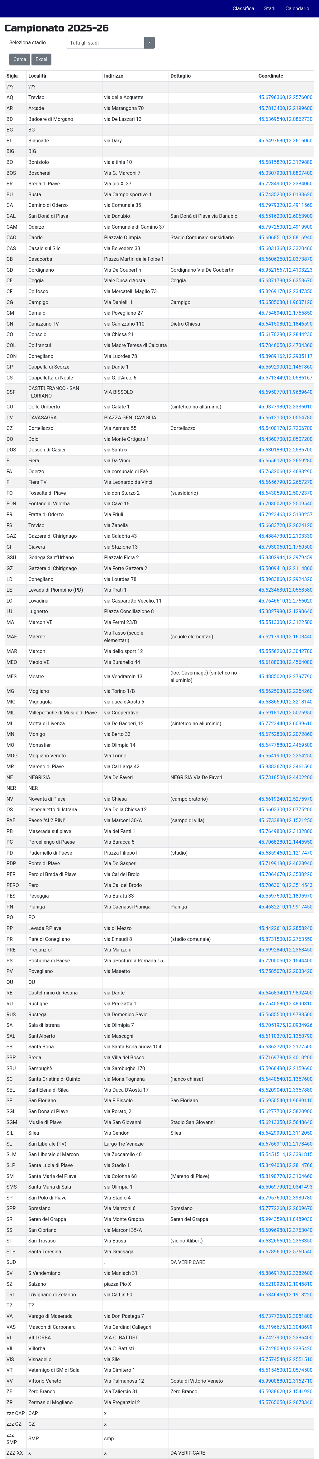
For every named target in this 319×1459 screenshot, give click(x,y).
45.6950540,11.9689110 (285, 1101)
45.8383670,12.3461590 (285, 767)
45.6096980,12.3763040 (285, 1230)
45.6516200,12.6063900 (285, 216)
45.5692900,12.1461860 (285, 367)
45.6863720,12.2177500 (285, 1047)
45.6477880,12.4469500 (285, 745)
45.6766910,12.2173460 (285, 1144)
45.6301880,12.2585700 (285, 450)
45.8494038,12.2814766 (285, 1165)
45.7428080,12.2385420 (285, 1349)
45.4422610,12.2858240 (285, 928)
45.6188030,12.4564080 (285, 662)
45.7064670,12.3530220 (285, 874)
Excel (41, 59)
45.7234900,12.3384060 (285, 184)
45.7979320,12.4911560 (285, 205)
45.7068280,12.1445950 (285, 842)
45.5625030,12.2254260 (285, 691)
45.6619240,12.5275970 (285, 799)
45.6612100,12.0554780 (285, 418)
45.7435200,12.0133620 (285, 195)
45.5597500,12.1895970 (285, 896)
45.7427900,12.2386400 (285, 1338)
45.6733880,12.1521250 (285, 820)
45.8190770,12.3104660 (285, 1176)
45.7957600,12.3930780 (285, 1198)
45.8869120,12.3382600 (285, 1273)
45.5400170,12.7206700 (285, 428)
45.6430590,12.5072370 (285, 493)
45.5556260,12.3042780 (285, 651)
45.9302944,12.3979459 (285, 557)
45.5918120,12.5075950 (285, 713)
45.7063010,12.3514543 (285, 885)
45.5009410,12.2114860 (285, 568)
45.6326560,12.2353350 (285, 1241)
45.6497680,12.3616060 (285, 141)
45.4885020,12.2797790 (285, 676)
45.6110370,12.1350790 (285, 1036)
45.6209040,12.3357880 (285, 1090)
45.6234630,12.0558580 (285, 590)
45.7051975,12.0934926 (285, 1025)
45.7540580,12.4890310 (285, 1004)
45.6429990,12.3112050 (285, 1133)
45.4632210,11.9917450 (285, 907)
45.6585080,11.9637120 (285, 302)
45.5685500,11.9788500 (285, 1015)
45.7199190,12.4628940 (285, 863)
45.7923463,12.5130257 (285, 514)
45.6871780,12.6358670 (285, 281)
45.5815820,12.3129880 (285, 162)
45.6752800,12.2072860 (285, 734)
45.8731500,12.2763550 (285, 939)
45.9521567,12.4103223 (285, 270)
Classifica (243, 9)
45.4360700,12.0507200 (285, 439)
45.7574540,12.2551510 (285, 1359)
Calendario (298, 9)
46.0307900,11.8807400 (285, 173)
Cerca (19, 59)
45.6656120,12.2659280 (285, 461)
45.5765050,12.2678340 (285, 1402)
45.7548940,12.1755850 (285, 313)
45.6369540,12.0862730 (285, 119)
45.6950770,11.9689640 (285, 392)
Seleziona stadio (27, 42)
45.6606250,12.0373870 (285, 259)
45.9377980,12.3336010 (285, 407)
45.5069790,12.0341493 (285, 1187)
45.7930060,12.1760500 (285, 547)
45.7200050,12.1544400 (285, 961)
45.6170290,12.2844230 (285, 334)
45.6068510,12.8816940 (285, 238)
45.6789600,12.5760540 (285, 1252)
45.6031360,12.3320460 (285, 248)
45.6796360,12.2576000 (285, 97)
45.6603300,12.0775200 (285, 810)
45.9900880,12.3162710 (285, 1381)
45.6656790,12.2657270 (285, 482)
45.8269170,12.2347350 (285, 291)
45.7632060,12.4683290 (285, 471)
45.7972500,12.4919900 (285, 227)
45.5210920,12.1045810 (285, 1284)
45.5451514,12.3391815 (285, 1154)
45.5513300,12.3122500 (285, 622)
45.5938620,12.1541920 (285, 1392)
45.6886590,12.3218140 (285, 702)
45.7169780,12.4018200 (285, 1058)
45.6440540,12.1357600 (285, 1079)
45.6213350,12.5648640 (285, 1122)
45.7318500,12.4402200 (285, 777)
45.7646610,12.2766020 (285, 601)
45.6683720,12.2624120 (285, 525)
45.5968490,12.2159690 (285, 1068)
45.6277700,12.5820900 (285, 1111)
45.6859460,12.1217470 (285, 853)
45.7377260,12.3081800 (285, 1316)
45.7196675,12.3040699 (285, 1327)
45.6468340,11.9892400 (285, 993)
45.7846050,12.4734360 (285, 345)
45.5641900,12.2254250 (285, 756)
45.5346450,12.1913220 (285, 1295)
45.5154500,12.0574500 (285, 1370)
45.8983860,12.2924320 (285, 579)
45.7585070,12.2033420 (285, 971)
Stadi (269, 9)
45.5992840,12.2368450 (285, 950)
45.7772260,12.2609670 (285, 1208)
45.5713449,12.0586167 (285, 378)
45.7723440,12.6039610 (285, 724)
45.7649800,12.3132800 (285, 831)
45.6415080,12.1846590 (285, 324)
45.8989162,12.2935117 (285, 356)
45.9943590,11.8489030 (285, 1219)
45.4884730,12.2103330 (285, 536)
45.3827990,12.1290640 (285, 611)
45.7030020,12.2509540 (285, 504)
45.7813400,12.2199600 (285, 108)
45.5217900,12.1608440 (285, 637)
